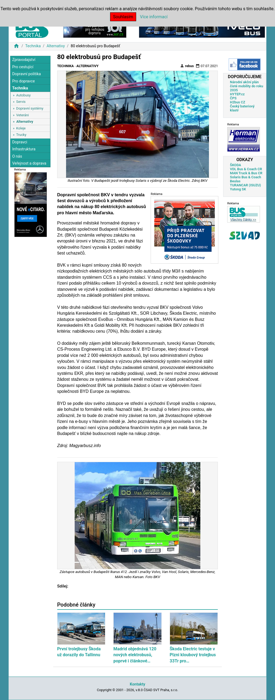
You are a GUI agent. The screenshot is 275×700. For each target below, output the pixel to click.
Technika (33, 46)
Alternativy (55, 46)
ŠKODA (235, 165)
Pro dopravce (23, 81)
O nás (17, 156)
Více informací (154, 16)
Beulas (235, 181)
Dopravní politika (26, 74)
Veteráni (22, 115)
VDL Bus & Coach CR (246, 169)
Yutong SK (238, 189)
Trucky (21, 135)
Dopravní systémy (29, 108)
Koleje (21, 128)
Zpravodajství (23, 59)
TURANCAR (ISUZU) (245, 185)
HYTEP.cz (237, 94)
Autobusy (23, 95)
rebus (187, 66)
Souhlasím (123, 16)
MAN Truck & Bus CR (246, 173)
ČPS (233, 98)
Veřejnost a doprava (29, 163)
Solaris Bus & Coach (245, 177)
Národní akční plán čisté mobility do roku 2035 (246, 86)
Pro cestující (22, 67)
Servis (21, 102)
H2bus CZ (237, 102)
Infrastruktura (23, 149)
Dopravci (19, 142)
